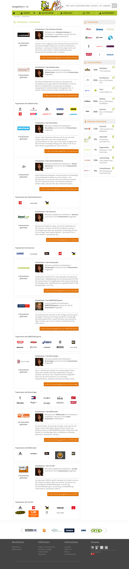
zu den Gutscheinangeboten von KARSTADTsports (59, 329)
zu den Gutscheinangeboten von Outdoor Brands (59, 57)
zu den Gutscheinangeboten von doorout (62, 240)
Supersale (42, 554)
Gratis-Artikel (43, 552)
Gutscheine (47, 13)
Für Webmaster (70, 554)
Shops (27, 13)
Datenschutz (16, 549)
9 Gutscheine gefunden (23, 138)
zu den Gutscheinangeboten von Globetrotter (61, 95)
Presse (66, 552)
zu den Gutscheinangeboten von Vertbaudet (61, 291)
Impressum (16, 547)
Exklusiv (67, 13)
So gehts (67, 547)
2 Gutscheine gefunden (23, 315)
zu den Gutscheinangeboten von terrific (63, 494)
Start (14, 13)
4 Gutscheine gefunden (23, 76)
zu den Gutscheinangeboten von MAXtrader (61, 440)
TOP (88, 13)
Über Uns (68, 549)
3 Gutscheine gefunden (23, 176)
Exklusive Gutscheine (96, 121)
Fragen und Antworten (46, 547)
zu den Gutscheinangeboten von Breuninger (61, 384)
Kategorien (108, 13)
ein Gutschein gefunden (23, 44)
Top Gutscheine (94, 62)
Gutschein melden (45, 549)
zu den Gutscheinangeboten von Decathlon (61, 151)
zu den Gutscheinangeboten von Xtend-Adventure (59, 189)
